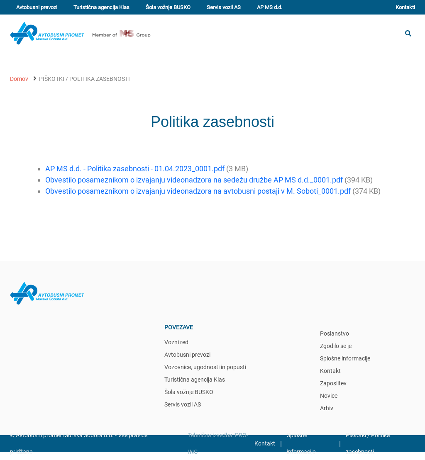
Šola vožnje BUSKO (168, 7)
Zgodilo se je (336, 346)
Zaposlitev (333, 383)
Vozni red (176, 342)
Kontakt (330, 371)
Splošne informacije (345, 358)
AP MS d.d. (269, 7)
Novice (328, 395)
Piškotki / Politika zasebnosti (84, 78)
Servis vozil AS (224, 7)
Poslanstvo (334, 333)
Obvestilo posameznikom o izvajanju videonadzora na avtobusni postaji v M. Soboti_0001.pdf (198, 191)
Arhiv (326, 408)
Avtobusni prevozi (36, 7)
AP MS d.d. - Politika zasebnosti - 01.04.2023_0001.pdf (135, 168)
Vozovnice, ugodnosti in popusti (205, 367)
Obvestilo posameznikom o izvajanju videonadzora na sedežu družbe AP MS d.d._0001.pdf (194, 179)
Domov (19, 78)
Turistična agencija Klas (101, 7)
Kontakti (405, 7)
